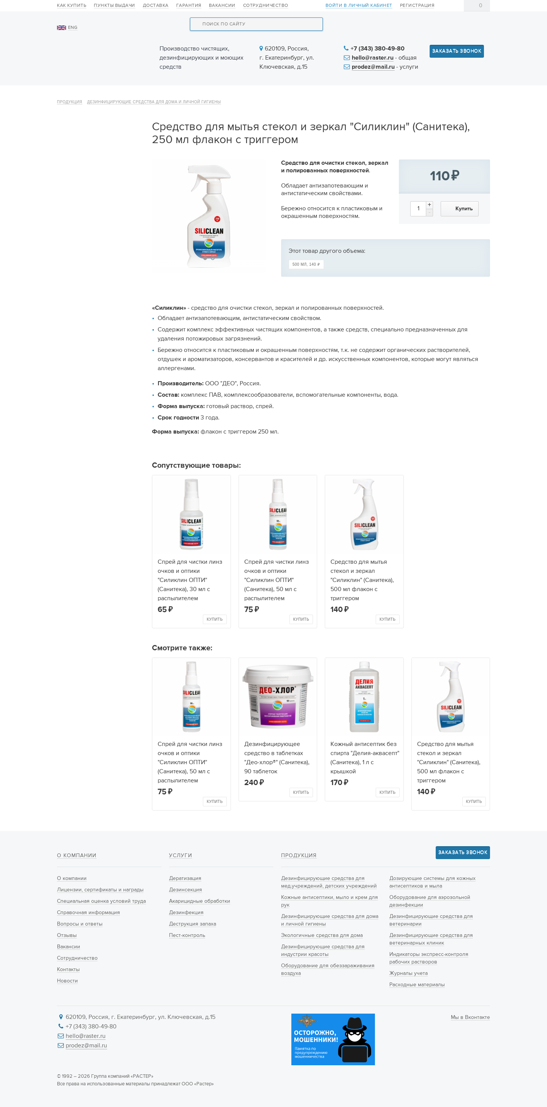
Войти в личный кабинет (359, 5)
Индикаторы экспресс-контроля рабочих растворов (93, 436)
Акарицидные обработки (199, 901)
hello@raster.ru (373, 58)
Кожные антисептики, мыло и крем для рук (100, 193)
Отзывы (67, 935)
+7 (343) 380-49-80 (378, 49)
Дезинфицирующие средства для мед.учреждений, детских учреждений (97, 161)
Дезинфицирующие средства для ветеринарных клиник (101, 404)
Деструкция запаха (192, 924)
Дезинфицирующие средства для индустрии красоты (95, 274)
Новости (331, 96)
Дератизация (185, 878)
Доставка (156, 5)
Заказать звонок (457, 51)
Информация (397, 96)
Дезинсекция (185, 890)
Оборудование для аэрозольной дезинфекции (100, 355)
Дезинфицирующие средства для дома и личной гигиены (154, 122)
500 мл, (306, 285)
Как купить (71, 5)
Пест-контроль (187, 935)
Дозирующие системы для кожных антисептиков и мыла (99, 328)
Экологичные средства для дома (100, 247)
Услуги (274, 96)
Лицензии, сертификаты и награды (100, 890)
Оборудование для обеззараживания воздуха (99, 301)
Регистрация (417, 5)
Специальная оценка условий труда (101, 901)
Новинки (218, 96)
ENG (72, 27)
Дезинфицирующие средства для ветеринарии (99, 377)
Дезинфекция (186, 912)
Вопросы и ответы (80, 924)
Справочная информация (88, 912)
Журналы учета (83, 458)
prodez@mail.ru (373, 67)
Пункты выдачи (114, 5)
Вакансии (222, 5)
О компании (85, 96)
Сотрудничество (265, 5)
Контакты (466, 96)
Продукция (154, 96)
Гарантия (188, 5)
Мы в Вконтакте (470, 1017)
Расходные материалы (93, 471)
